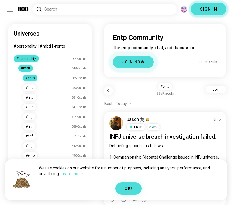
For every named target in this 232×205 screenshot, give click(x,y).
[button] (136, 127)
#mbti (45, 46)
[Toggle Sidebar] (10, 9)
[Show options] (117, 103)
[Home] (23, 9)
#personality (25, 46)
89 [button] (153, 127)
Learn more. (72, 173)
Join (216, 89)
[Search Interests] (104, 9)
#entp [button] (165, 87)
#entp (59, 46)
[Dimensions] (184, 9)
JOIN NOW (133, 62)
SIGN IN (208, 9)
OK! (128, 188)
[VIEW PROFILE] (116, 123)
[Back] (108, 90)
